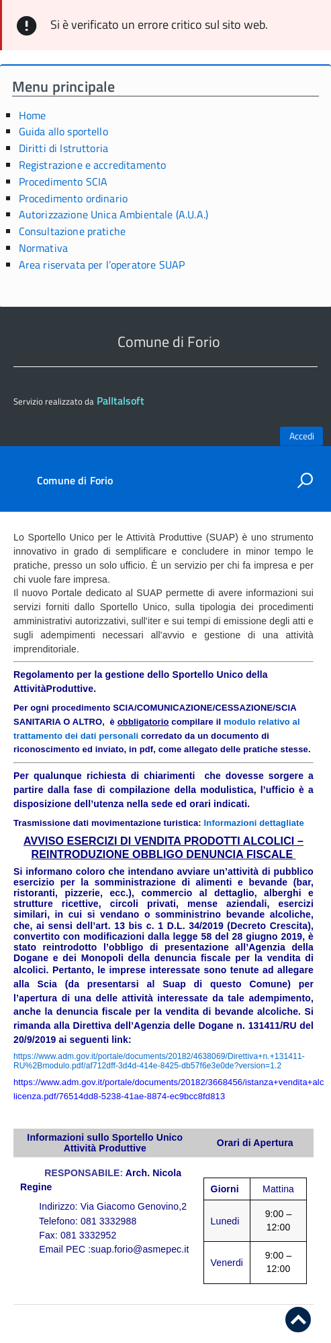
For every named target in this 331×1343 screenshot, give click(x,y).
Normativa (43, 248)
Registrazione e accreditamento (93, 165)
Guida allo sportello (63, 131)
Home (32, 115)
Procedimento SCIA (63, 181)
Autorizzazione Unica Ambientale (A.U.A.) (113, 214)
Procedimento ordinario (73, 198)
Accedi (301, 436)
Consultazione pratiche (72, 231)
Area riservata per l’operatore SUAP (102, 265)
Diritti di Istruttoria (64, 148)
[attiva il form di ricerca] (305, 480)
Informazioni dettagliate (254, 823)
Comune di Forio (75, 480)
